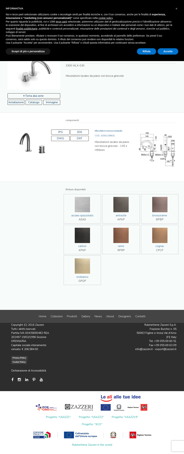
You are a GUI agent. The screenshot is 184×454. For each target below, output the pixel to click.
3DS (79, 132)
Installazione (16, 102)
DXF (79, 138)
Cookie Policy (19, 362)
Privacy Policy (19, 358)
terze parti (61, 21)
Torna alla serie (33, 96)
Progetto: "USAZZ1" (58, 417)
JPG (60, 132)
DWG (60, 138)
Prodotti (72, 316)
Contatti (140, 316)
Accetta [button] (167, 51)
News (98, 316)
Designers (124, 316)
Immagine (52, 102)
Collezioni (57, 316)
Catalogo (34, 102)
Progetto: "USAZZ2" (91, 417)
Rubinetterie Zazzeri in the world (92, 445)
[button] (176, 9)
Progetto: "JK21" (92, 424)
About (110, 316)
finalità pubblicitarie (26, 28)
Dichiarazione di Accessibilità (28, 370)
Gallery (85, 316)
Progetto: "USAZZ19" (125, 417)
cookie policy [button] (105, 18)
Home (42, 316)
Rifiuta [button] (147, 51)
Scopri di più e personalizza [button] (28, 51)
